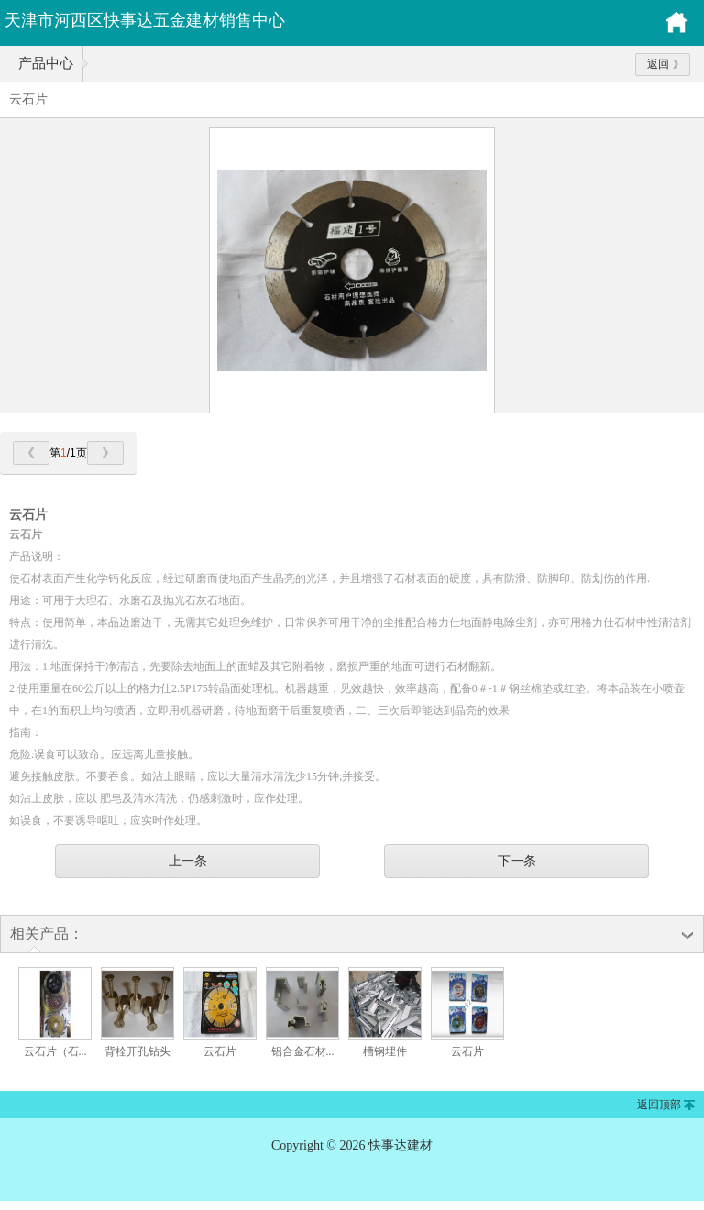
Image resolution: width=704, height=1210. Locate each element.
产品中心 (45, 63)
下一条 (517, 860)
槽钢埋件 (385, 1051)
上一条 (188, 860)
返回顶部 (659, 1104)
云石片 (220, 1051)
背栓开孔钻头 (137, 1051)
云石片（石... (55, 1051)
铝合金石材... (303, 1051)
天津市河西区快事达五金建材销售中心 (145, 20)
